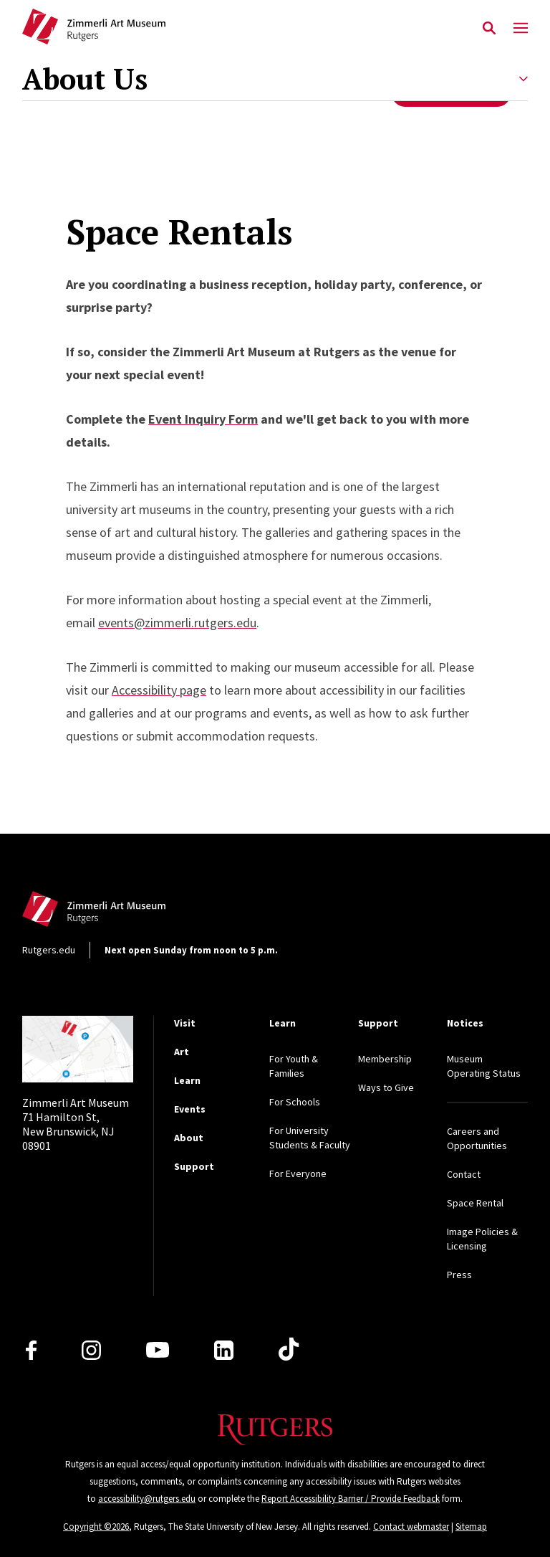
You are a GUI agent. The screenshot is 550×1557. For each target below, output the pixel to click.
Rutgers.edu (48, 949)
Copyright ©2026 (96, 1526)
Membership (385, 1058)
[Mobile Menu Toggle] (520, 28)
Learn (187, 1080)
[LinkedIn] (223, 1350)
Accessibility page (159, 690)
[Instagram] (91, 1350)
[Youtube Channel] (157, 1350)
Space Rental (475, 1202)
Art (181, 1051)
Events (190, 1109)
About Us (85, 79)
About (188, 1137)
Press (459, 1274)
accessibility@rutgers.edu (147, 1498)
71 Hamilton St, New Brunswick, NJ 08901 (75, 1124)
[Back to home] (116, 913)
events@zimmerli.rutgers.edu (177, 622)
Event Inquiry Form (203, 419)
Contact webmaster (411, 1526)
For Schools (294, 1101)
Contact (464, 1174)
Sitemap (471, 1526)
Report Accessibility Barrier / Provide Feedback (350, 1498)
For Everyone (298, 1173)
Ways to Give (386, 1087)
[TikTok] (289, 1350)
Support (194, 1166)
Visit (185, 1022)
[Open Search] (489, 28)
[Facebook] (31, 1350)
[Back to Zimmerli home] (93, 29)
